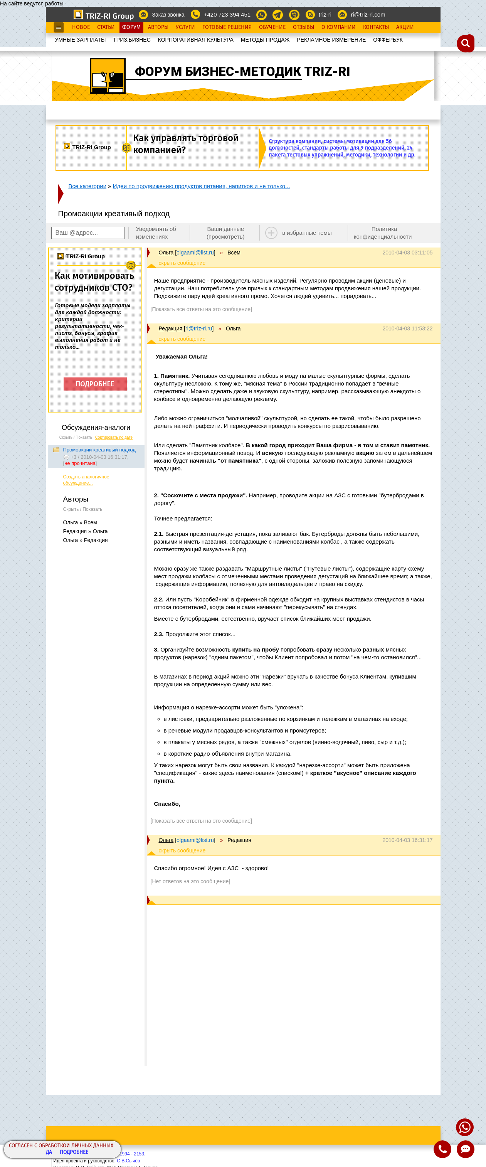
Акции (405, 27)
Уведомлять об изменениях (156, 233)
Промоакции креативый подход (99, 450)
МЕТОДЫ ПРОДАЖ (265, 40)
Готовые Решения (227, 27)
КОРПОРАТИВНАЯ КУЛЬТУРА (196, 40)
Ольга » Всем (80, 522)
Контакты (376, 27)
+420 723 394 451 (227, 14)
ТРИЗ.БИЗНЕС (132, 40)
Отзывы (303, 27)
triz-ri (325, 14)
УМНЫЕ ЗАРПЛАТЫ (80, 40)
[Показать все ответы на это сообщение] (201, 309)
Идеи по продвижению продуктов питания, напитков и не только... (201, 186)
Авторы (158, 27)
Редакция (171, 328)
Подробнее (74, 1152)
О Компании (338, 27)
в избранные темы (307, 232)
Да (49, 1152)
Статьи (106, 27)
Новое (81, 27)
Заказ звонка (168, 15)
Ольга (166, 252)
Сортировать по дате (114, 437)
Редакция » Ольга (85, 531)
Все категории (88, 186)
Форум (131, 27)
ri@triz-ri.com (368, 14)
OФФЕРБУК (388, 40)
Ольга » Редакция (85, 540)
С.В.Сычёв (128, 1161)
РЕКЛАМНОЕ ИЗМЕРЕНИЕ (331, 40)
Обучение (272, 27)
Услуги (185, 27)
